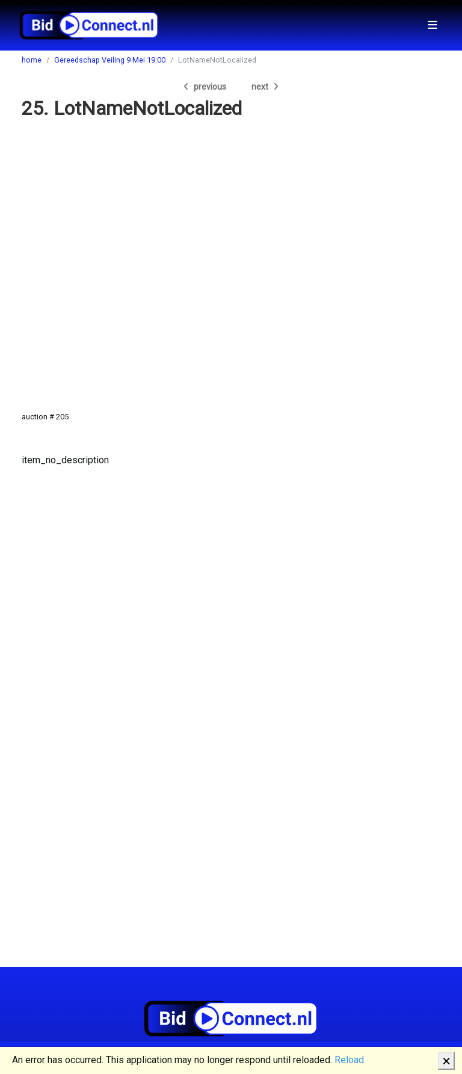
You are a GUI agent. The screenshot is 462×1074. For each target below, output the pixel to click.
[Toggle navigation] (432, 25)
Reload (349, 1060)
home (32, 59)
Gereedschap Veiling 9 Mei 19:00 (109, 59)
